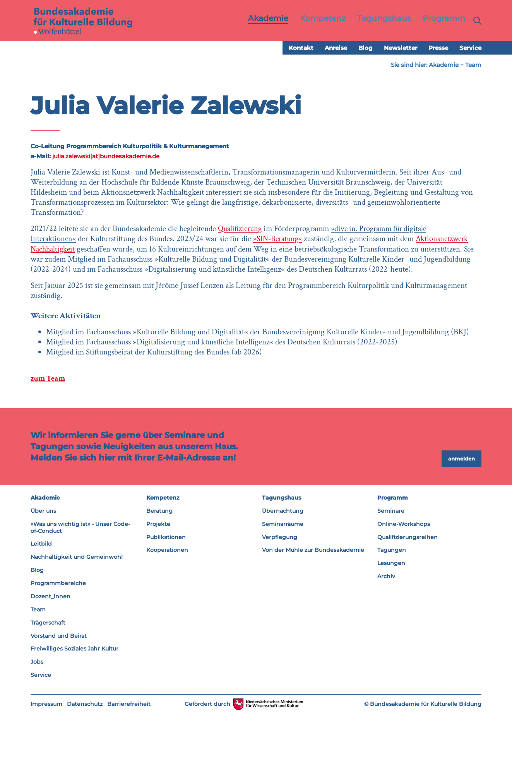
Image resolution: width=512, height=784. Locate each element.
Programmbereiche (58, 653)
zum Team (49, 448)
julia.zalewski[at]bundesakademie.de (105, 156)
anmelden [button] (461, 529)
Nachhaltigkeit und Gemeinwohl (77, 627)
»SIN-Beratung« (160, 269)
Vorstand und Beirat (59, 705)
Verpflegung (279, 607)
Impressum (46, 773)
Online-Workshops (403, 594)
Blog (365, 48)
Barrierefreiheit (129, 773)
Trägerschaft (48, 692)
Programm (392, 567)
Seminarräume (282, 594)
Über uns (43, 580)
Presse (438, 48)
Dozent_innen (50, 666)
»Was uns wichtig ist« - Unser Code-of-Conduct (80, 597)
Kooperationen (167, 620)
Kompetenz (163, 567)
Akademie (444, 65)
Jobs (37, 732)
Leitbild (41, 614)
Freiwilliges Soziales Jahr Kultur (74, 719)
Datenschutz (85, 773)
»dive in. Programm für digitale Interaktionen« (162, 259)
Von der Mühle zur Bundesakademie (313, 620)
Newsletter (400, 48)
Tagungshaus (281, 567)
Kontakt (301, 48)
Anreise (336, 48)
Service (470, 48)
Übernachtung (282, 580)
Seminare (390, 580)
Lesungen (391, 633)
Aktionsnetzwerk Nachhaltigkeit (97, 279)
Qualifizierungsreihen (407, 607)
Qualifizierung (241, 249)
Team (473, 65)
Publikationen (166, 607)
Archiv (386, 646)
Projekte (158, 594)
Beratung (159, 580)
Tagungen (391, 620)
